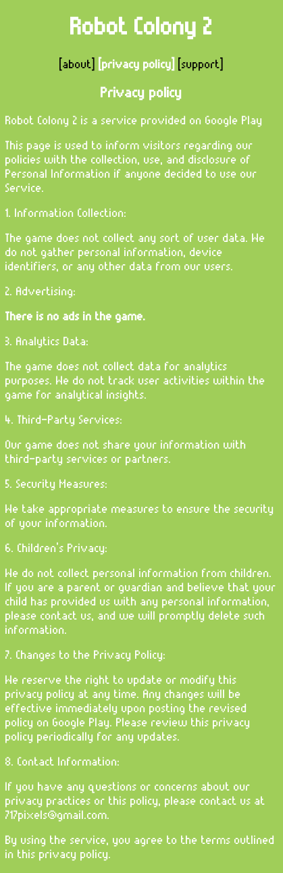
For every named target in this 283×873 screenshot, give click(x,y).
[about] (79, 65)
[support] (199, 65)
